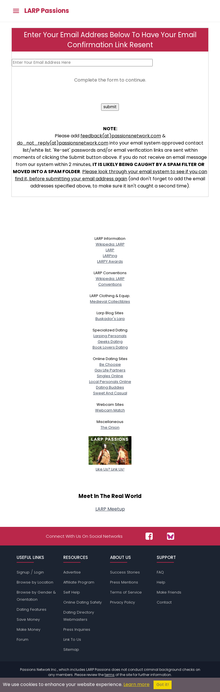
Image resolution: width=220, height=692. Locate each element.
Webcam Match (110, 410)
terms (110, 674)
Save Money (28, 619)
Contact (164, 602)
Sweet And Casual (110, 393)
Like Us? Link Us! (110, 466)
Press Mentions (124, 582)
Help (161, 582)
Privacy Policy (122, 602)
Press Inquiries (76, 629)
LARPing (110, 255)
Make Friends (169, 592)
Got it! (162, 684)
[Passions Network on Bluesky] (170, 536)
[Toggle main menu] (16, 11)
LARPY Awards (110, 261)
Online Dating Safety (82, 602)
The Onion (110, 427)
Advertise (72, 572)
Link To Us (72, 639)
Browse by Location (35, 582)
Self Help (71, 592)
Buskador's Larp (110, 318)
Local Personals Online (110, 381)
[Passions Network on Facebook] (149, 536)
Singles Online (110, 376)
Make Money (28, 629)
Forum (22, 639)
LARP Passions (46, 10)
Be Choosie (110, 364)
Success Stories (125, 572)
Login (39, 572)
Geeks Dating (110, 341)
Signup (23, 572)
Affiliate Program (78, 582)
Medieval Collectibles (110, 301)
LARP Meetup (110, 509)
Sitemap (71, 649)
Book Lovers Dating (110, 347)
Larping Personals (110, 336)
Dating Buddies (110, 387)
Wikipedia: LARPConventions (110, 281)
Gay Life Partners (110, 370)
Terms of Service (126, 592)
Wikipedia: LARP (110, 244)
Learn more (136, 684)
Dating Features (31, 609)
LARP (110, 250)
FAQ (160, 572)
